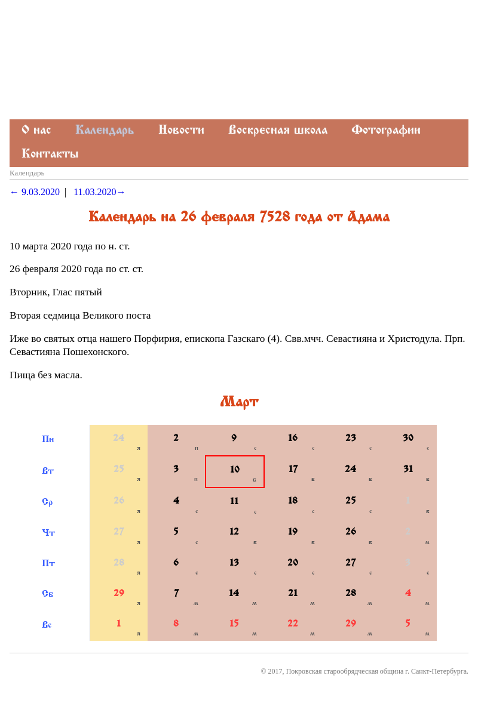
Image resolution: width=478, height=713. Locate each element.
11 (234, 502)
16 (293, 439)
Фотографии (386, 131)
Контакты (50, 155)
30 (408, 439)
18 (293, 501)
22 (292, 624)
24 (118, 439)
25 (119, 470)
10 (235, 470)
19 (293, 532)
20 (292, 563)
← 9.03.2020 (35, 192)
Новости (181, 131)
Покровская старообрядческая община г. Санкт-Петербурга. (377, 671)
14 (234, 594)
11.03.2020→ (99, 192)
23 (350, 439)
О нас (36, 131)
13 (234, 563)
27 (119, 532)
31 (408, 470)
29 (119, 594)
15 (234, 624)
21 (293, 594)
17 (293, 470)
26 (119, 501)
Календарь (104, 131)
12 (234, 532)
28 (119, 563)
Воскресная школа (277, 131)
